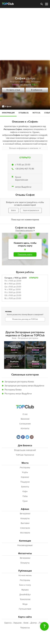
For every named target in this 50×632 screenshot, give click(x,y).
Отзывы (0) (24, 113)
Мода (25, 604)
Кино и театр (25, 585)
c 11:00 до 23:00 (22, 164)
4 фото (8, 106)
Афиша (25, 509)
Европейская (21, 180)
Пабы (25, 496)
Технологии (25, 599)
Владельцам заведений (25, 450)
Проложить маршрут (25, 230)
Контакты (25, 428)
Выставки (25, 523)
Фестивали (25, 533)
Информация (8, 113)
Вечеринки (25, 514)
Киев (26, 623)
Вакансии (25, 419)
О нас (25, 414)
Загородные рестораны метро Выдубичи (24, 385)
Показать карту (25, 254)
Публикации (25, 570)
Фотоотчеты (25, 553)
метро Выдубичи (23, 187)
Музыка (25, 590)
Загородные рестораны (20, 82)
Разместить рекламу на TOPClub (25, 319)
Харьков (17, 623)
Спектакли (25, 528)
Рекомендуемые (25, 545)
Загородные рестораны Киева (19, 381)
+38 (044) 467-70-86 (24, 168)
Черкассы (25, 627)
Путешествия (25, 609)
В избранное (36, 90)
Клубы (25, 472)
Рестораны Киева (13, 389)
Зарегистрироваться (31, 210)
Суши (25, 501)
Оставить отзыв (13, 90)
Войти (13, 210)
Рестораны (35, 82)
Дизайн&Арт (25, 594)
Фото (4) (36, 113)
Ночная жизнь (25, 575)
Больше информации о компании (25, 148)
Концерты (25, 518)
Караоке (25, 477)
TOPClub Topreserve (25, 455)
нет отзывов (25, 84)
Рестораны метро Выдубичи (18, 393)
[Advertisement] (25, 34)
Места (25, 463)
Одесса (7, 623)
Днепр (33, 623)
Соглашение (25, 424)
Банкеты (25, 487)
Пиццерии (25, 482)
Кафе (25, 491)
